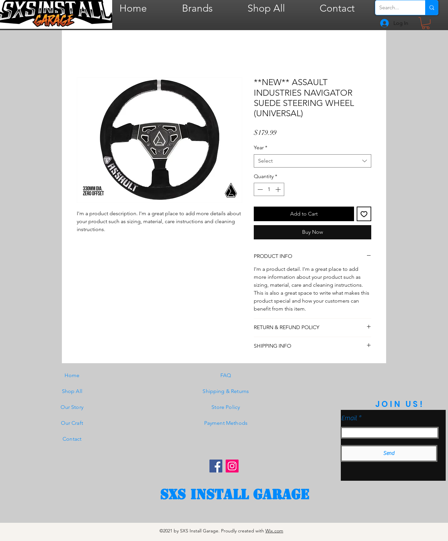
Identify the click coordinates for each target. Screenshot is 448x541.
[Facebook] (215, 466)
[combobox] (312, 161)
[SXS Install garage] (234, 494)
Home (72, 375)
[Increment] (278, 189)
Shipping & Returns (225, 391)
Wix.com (274, 531)
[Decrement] (259, 189)
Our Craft (72, 423)
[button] (426, 23)
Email (349, 418)
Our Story (72, 407)
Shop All (72, 391)
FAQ (225, 375)
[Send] (388, 453)
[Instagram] (232, 466)
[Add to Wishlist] (364, 214)
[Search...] (395, 7)
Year (260, 147)
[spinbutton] (269, 189)
